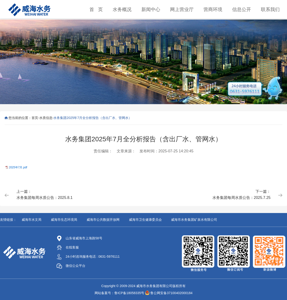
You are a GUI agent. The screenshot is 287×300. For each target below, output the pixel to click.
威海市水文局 (31, 219)
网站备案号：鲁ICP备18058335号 (119, 293)
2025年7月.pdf (18, 167)
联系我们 (270, 9)
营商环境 (212, 9)
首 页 (96, 9)
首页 (35, 118)
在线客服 (67, 247)
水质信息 (45, 118)
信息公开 (241, 9)
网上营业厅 (182, 9)
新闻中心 (150, 9)
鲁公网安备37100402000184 (171, 293)
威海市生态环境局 (64, 219)
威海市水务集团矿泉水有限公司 (194, 219)
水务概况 (122, 9)
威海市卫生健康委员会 (145, 219)
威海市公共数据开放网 (103, 219)
